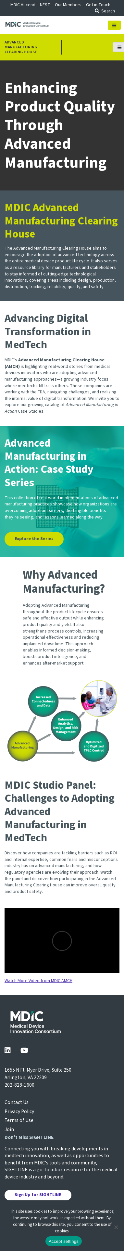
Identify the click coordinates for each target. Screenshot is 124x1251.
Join (9, 1129)
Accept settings (64, 1241)
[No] (116, 1227)
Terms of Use (19, 1120)
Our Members (68, 5)
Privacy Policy (19, 1111)
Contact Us (17, 1102)
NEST (45, 5)
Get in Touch (98, 5)
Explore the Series (34, 538)
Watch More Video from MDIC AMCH (38, 981)
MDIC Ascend (22, 5)
